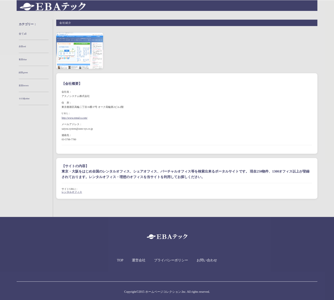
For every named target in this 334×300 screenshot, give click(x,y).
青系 (23, 59)
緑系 (23, 72)
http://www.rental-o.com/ (74, 117)
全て (22, 33)
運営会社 (138, 260)
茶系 (24, 85)
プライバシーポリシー (171, 260)
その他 (24, 98)
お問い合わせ (207, 260)
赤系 (22, 46)
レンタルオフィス (72, 191)
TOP (120, 260)
